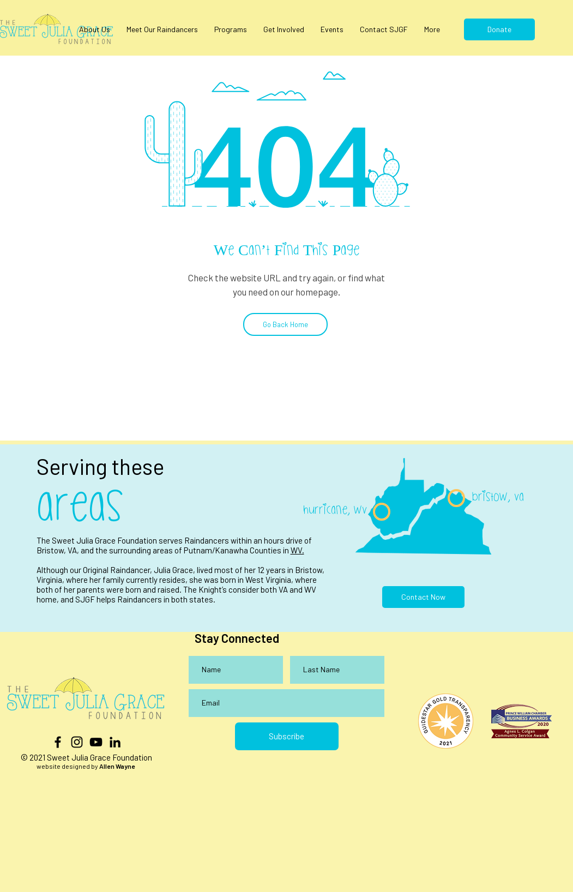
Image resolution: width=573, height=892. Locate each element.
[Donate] (499, 29)
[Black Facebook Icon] (57, 742)
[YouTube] (96, 742)
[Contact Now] (423, 597)
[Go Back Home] (285, 324)
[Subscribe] (287, 736)
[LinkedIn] (115, 742)
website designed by (86, 766)
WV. (297, 550)
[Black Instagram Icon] (77, 742)
